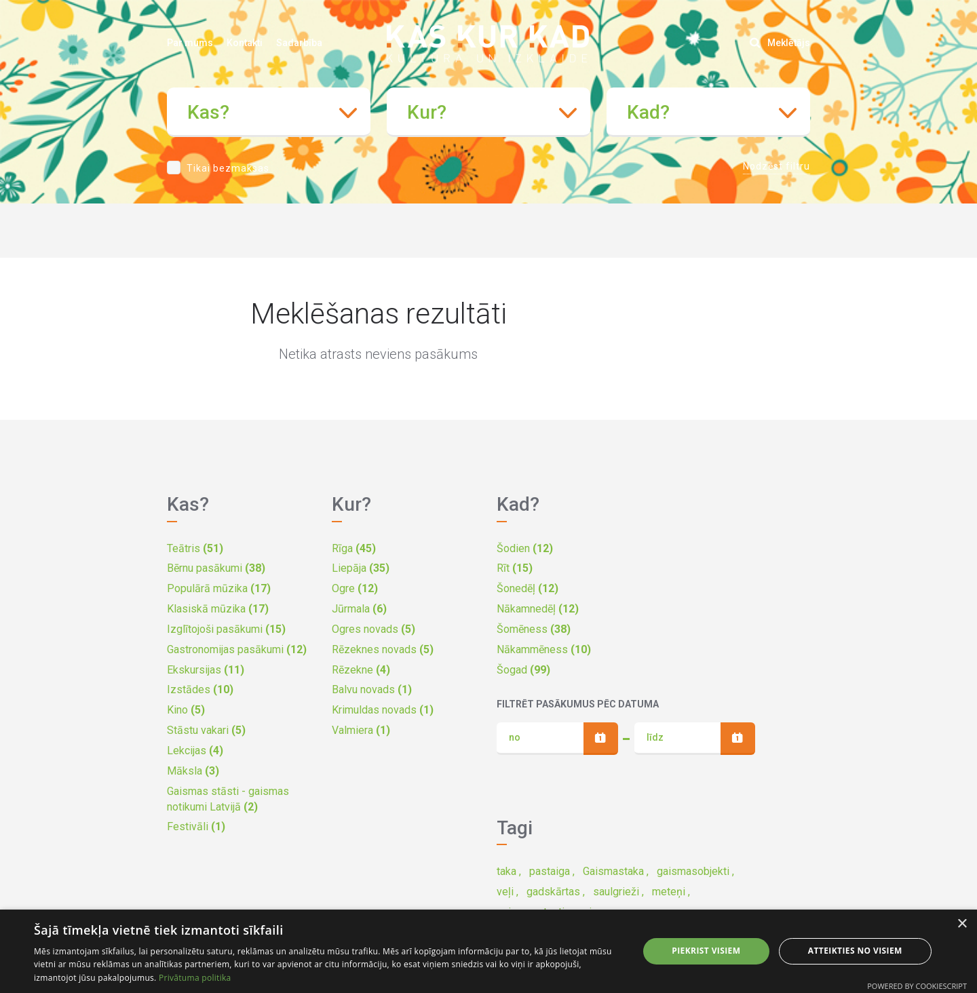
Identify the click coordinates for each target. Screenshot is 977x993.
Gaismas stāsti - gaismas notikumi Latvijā (228, 799)
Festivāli (196, 826)
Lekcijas (195, 750)
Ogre (355, 588)
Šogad (523, 669)
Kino (186, 709)
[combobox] (268, 112)
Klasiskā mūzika (218, 608)
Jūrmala (359, 608)
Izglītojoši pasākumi (226, 629)
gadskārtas (553, 891)
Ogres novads (373, 629)
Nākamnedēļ (538, 608)
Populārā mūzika (219, 588)
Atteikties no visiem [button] (855, 950)
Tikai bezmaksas (228, 168)
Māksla (193, 770)
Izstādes (200, 689)
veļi (505, 891)
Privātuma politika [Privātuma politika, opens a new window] (195, 978)
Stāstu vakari (206, 730)
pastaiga (549, 871)
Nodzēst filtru (776, 166)
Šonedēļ (527, 588)
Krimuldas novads (383, 709)
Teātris (195, 548)
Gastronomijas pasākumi (237, 649)
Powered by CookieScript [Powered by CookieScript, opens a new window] (917, 986)
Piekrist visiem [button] (706, 950)
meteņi (668, 891)
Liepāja (360, 568)
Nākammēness (544, 649)
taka (506, 871)
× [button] (962, 924)
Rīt (515, 568)
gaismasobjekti (693, 871)
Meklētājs (780, 42)
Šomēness (534, 629)
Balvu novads (372, 689)
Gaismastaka (613, 871)
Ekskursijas (205, 669)
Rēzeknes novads (383, 649)
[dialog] (488, 951)
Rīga (354, 548)
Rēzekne (361, 669)
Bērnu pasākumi (216, 568)
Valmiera (361, 730)
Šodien (525, 548)
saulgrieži (616, 891)
